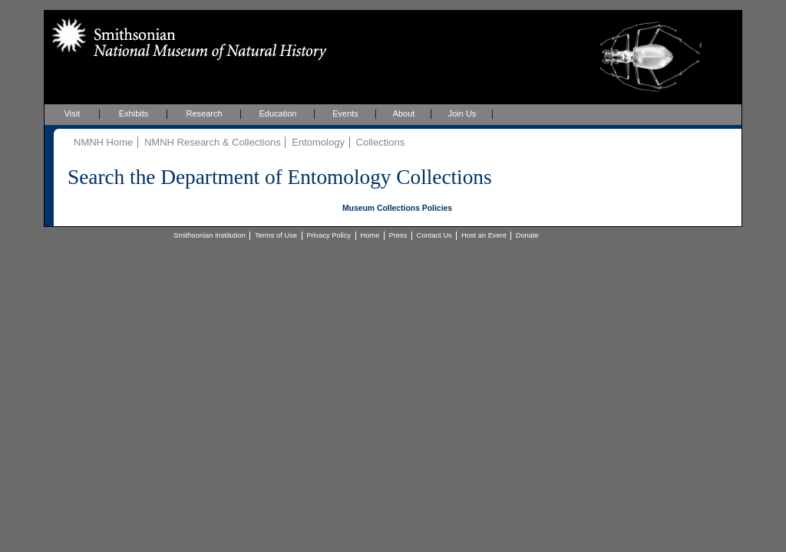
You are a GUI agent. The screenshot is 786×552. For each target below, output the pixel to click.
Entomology (318, 142)
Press (398, 235)
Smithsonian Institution (209, 235)
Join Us (462, 113)
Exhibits (134, 113)
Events (345, 113)
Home (369, 235)
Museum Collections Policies (397, 208)
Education (278, 113)
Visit (72, 113)
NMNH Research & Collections (212, 142)
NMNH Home (103, 142)
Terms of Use (276, 235)
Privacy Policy (328, 235)
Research (204, 113)
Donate (527, 235)
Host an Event (484, 235)
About (404, 113)
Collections (380, 142)
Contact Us (434, 235)
